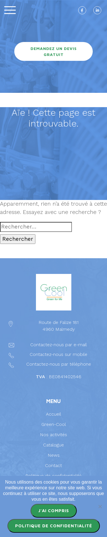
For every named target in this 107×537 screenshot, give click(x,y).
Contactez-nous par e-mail (58, 344)
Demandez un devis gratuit (54, 51)
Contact (53, 465)
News (54, 455)
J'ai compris (53, 510)
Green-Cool (53, 424)
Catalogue (53, 445)
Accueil (53, 414)
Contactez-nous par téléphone (58, 364)
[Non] (100, 506)
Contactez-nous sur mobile (58, 354)
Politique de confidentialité (53, 475)
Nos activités (53, 434)
